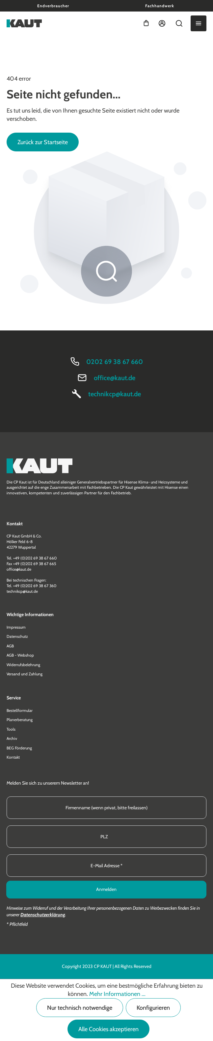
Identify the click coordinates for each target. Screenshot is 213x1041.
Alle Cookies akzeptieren (108, 1029)
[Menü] (198, 23)
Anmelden (106, 889)
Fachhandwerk (159, 5)
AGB (10, 645)
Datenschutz (17, 636)
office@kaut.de (114, 378)
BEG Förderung (19, 747)
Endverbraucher (53, 5)
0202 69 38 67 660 (114, 362)
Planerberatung (20, 719)
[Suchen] (179, 23)
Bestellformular (20, 710)
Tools (11, 729)
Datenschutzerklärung (42, 915)
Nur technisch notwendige (79, 1007)
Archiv (12, 738)
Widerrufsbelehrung (23, 664)
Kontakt (13, 757)
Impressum (16, 627)
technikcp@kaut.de (114, 394)
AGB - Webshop (20, 655)
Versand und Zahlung (24, 673)
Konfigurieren (153, 1007)
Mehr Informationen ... (117, 994)
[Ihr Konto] (162, 23)
